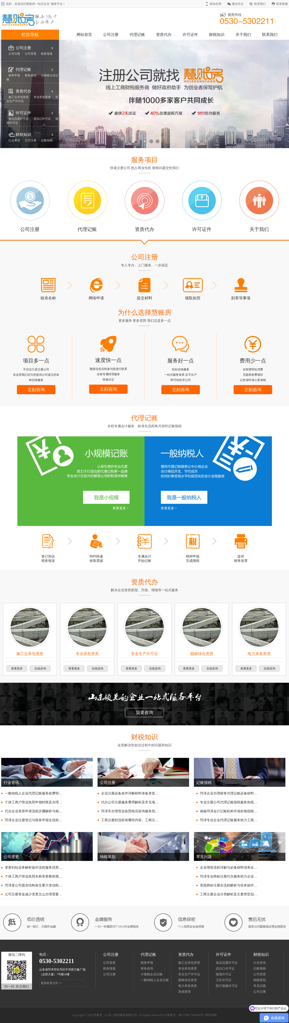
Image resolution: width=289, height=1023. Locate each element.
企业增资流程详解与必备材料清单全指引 (230, 867)
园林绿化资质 (187, 980)
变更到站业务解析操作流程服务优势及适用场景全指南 (45, 867)
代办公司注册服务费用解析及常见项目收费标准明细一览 (143, 802)
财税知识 (216, 35)
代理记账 (137, 35)
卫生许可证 (223, 980)
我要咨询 (144, 712)
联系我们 (260, 4)
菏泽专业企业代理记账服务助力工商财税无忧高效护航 (240, 820)
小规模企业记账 (152, 974)
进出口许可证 (225, 968)
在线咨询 (40, 668)
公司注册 (110, 35)
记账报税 (259, 968)
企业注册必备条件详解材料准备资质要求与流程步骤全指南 (145, 793)
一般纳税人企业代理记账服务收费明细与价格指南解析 (45, 793)
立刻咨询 (36, 389)
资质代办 (163, 35)
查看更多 (17, 668)
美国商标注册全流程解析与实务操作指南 (230, 885)
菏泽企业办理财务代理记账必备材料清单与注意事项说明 (242, 793)
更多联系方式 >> (51, 983)
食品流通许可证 (227, 962)
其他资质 (184, 991)
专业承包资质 (187, 968)
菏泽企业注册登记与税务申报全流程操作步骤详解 (42, 820)
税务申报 (147, 962)
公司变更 (109, 962)
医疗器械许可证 (227, 986)
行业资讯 (259, 962)
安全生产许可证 (189, 974)
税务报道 (109, 968)
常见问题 (259, 986)
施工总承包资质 (189, 962)
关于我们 (243, 35)
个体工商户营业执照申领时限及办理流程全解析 (40, 802)
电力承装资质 (187, 986)
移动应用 (215, 4)
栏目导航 (30, 34)
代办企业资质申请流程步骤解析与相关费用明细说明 (43, 811)
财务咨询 (147, 968)
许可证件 (190, 35)
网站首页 (84, 35)
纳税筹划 (259, 980)
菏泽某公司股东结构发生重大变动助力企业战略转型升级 (47, 885)
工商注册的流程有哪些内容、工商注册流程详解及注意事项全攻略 (150, 820)
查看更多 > (120, 508)
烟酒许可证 (223, 974)
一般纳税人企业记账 (155, 980)
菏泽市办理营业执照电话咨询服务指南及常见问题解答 (141, 811)
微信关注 (237, 4)
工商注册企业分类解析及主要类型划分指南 (232, 894)
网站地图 (211, 1015)
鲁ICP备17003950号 (191, 1015)
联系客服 (282, 4)
